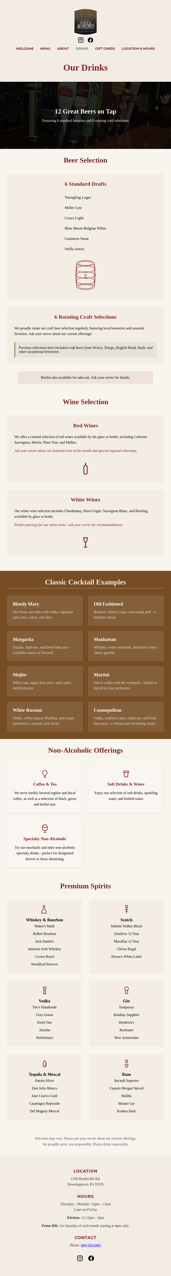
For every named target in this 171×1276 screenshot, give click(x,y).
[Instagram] (81, 42)
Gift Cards (105, 49)
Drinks (82, 49)
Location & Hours (138, 49)
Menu (45, 49)
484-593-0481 (91, 1245)
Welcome (24, 49)
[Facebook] (90, 42)
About (63, 49)
